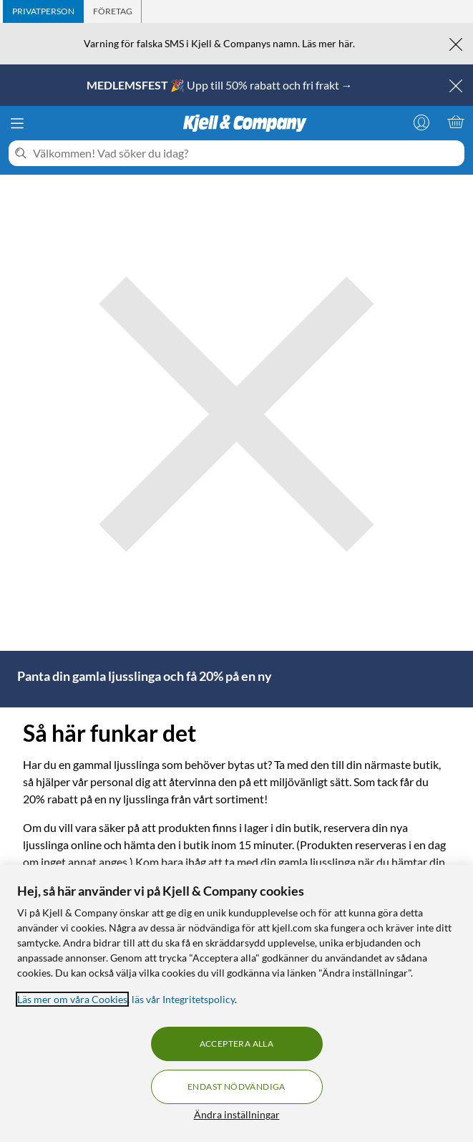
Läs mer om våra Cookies (72, 999)
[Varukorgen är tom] (456, 122)
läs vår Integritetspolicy (183, 999)
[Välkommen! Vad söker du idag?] (246, 153)
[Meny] (17, 123)
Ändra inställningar (237, 1114)
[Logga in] (421, 122)
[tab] (43, 11)
